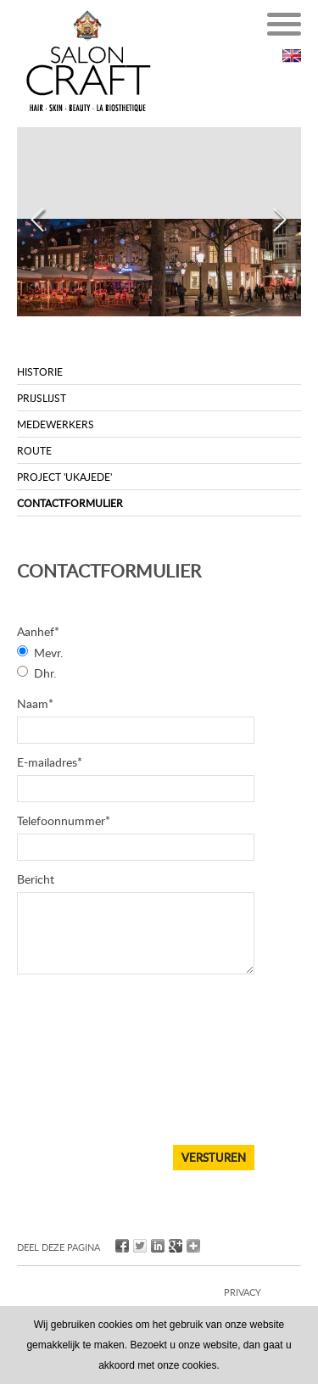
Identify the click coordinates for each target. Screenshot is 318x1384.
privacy (242, 1292)
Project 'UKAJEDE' (64, 476)
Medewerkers (55, 424)
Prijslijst (41, 398)
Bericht (35, 879)
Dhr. (45, 673)
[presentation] (86, 1073)
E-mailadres (49, 762)
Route (34, 450)
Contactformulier (70, 503)
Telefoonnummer (63, 820)
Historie (40, 371)
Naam (35, 703)
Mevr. (48, 653)
